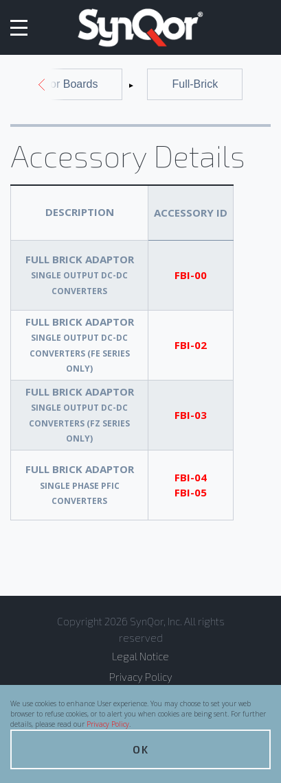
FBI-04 (191, 477)
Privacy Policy (108, 724)
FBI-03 (191, 415)
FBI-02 (191, 345)
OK (141, 749)
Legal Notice (140, 656)
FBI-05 (191, 492)
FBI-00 (191, 275)
